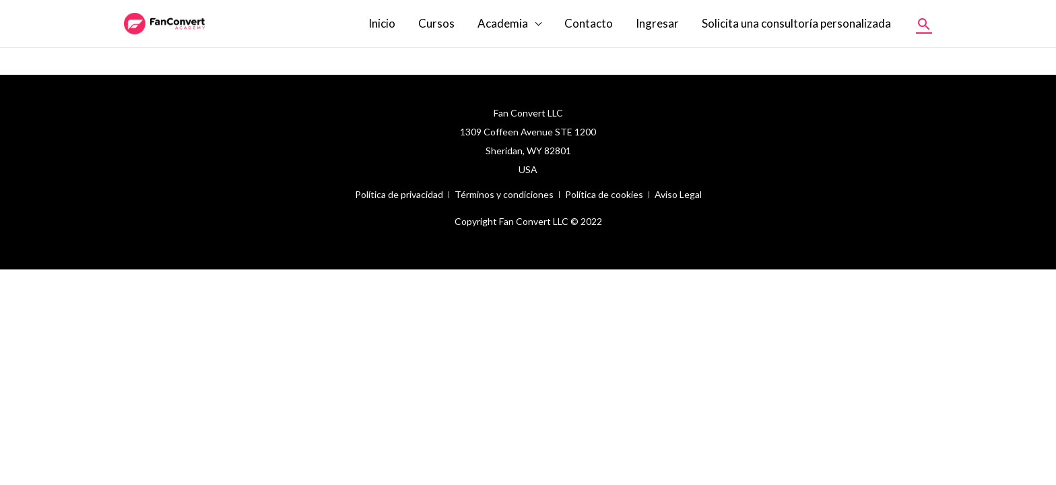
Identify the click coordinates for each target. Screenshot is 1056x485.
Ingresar (657, 23)
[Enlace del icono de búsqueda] (924, 23)
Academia (502, 23)
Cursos (436, 23)
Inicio (381, 23)
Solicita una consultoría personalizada (796, 23)
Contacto (588, 23)
